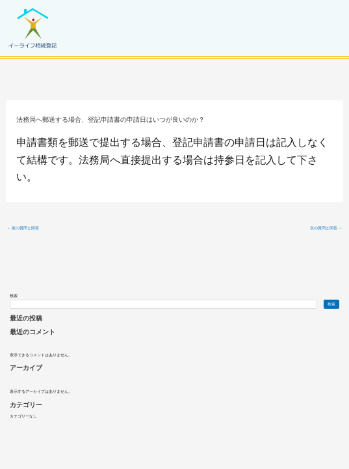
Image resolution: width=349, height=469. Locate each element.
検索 (14, 296)
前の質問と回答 (23, 228)
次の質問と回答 (326, 228)
